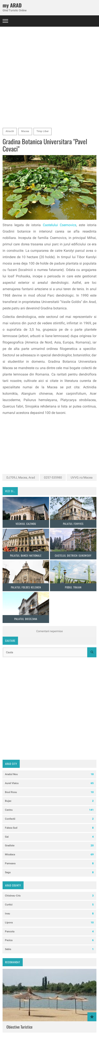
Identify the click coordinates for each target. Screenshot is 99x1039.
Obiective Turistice (19, 1027)
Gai (49, 836)
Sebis (49, 949)
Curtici (49, 904)
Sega (49, 872)
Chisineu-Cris (49, 895)
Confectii (49, 819)
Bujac (49, 801)
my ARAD (12, 5)
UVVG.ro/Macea (82, 477)
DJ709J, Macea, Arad (20, 477)
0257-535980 (53, 477)
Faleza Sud (49, 827)
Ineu (49, 913)
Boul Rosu (49, 792)
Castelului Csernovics (59, 225)
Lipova (49, 922)
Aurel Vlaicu (49, 783)
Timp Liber (42, 131)
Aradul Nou (49, 774)
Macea (25, 131)
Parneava (49, 863)
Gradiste (49, 845)
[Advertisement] (49, 76)
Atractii (10, 131)
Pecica (49, 940)
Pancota (49, 931)
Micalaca (49, 854)
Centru (49, 810)
